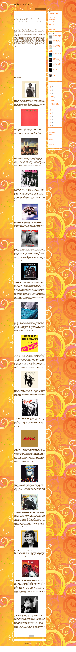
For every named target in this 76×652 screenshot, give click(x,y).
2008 (51, 120)
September (52, 100)
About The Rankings (52, 29)
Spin (49, 141)
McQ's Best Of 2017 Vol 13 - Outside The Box (57, 41)
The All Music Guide (52, 142)
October (52, 99)
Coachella (50, 134)
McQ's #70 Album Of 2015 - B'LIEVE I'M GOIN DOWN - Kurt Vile (57, 75)
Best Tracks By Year (52, 19)
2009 (51, 119)
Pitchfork (50, 137)
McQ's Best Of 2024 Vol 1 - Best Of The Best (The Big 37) (57, 36)
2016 (51, 109)
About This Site (51, 26)
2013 (51, 113)
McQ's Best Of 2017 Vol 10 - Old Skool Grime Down (57, 54)
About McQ (50, 27)
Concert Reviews (51, 22)
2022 (51, 89)
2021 (51, 90)
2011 (51, 116)
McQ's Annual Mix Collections (53, 13)
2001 (51, 125)
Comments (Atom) (32, 643)
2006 (51, 123)
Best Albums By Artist (52, 21)
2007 (51, 122)
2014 (51, 112)
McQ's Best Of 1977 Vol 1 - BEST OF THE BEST (27, 12)
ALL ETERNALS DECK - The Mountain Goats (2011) (57, 64)
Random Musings (51, 24)
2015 (51, 110)
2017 (51, 107)
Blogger (48, 649)
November (52, 97)
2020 (51, 92)
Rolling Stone (51, 139)
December (52, 96)
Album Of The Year (52, 132)
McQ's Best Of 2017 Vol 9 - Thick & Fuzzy (57, 69)
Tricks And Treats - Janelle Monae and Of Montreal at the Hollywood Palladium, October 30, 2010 (57, 60)
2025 (51, 84)
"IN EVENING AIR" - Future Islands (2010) (56, 46)
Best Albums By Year (52, 17)
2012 (51, 115)
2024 (51, 86)
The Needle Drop (51, 144)
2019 (51, 93)
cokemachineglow (52, 146)
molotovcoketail (40, 649)
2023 (51, 87)
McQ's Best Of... (21, 4)
